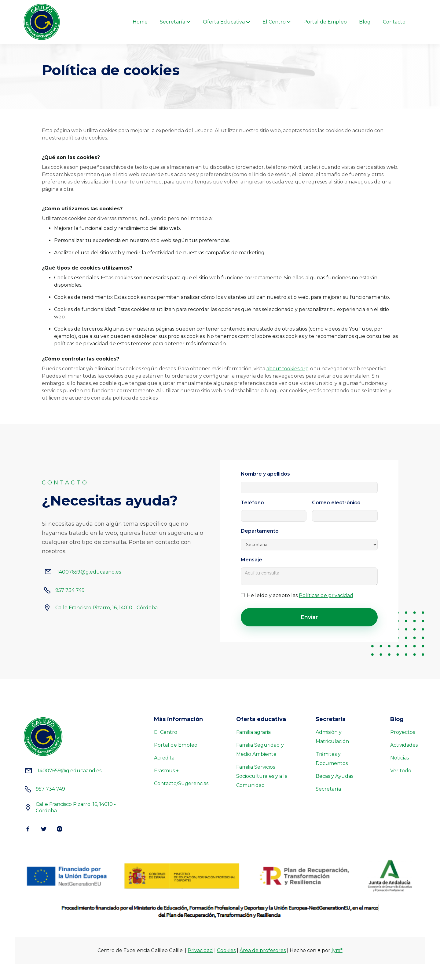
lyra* (337, 950)
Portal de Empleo (325, 22)
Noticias (399, 758)
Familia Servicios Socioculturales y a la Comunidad (262, 776)
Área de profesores (263, 950)
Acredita (164, 758)
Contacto (394, 22)
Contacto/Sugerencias (181, 783)
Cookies (226, 950)
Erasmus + (166, 771)
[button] (175, 22)
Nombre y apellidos (265, 474)
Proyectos (402, 732)
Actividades (404, 745)
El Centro (165, 732)
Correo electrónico (336, 503)
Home (140, 22)
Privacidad (200, 950)
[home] (41, 21)
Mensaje (251, 560)
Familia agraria (253, 732)
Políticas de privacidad (326, 595)
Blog (365, 22)
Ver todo (400, 771)
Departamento (260, 531)
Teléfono (252, 503)
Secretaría (328, 789)
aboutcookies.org (287, 368)
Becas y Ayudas (334, 776)
